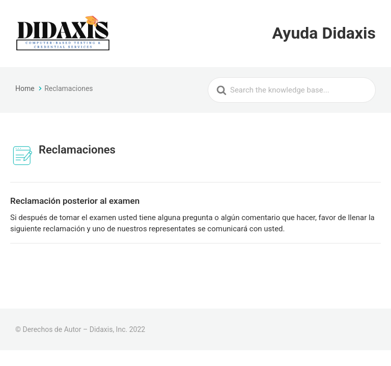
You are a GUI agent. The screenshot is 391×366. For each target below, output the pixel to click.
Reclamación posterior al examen (74, 201)
